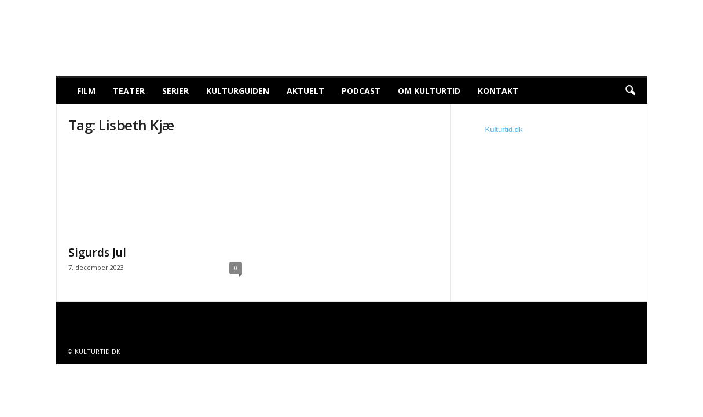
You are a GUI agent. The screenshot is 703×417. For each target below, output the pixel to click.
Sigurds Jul (97, 252)
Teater (129, 90)
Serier (175, 90)
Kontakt (498, 90)
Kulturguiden (237, 90)
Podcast (361, 90)
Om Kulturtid (429, 90)
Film (86, 90)
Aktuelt (305, 90)
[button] (630, 91)
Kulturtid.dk (504, 129)
